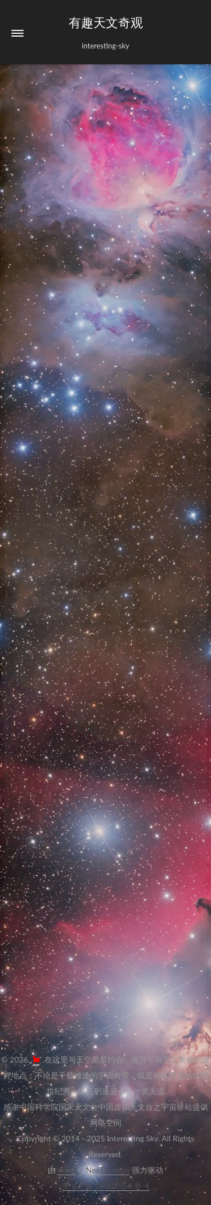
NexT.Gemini (107, 1170)
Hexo (67, 1170)
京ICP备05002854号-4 (106, 1185)
